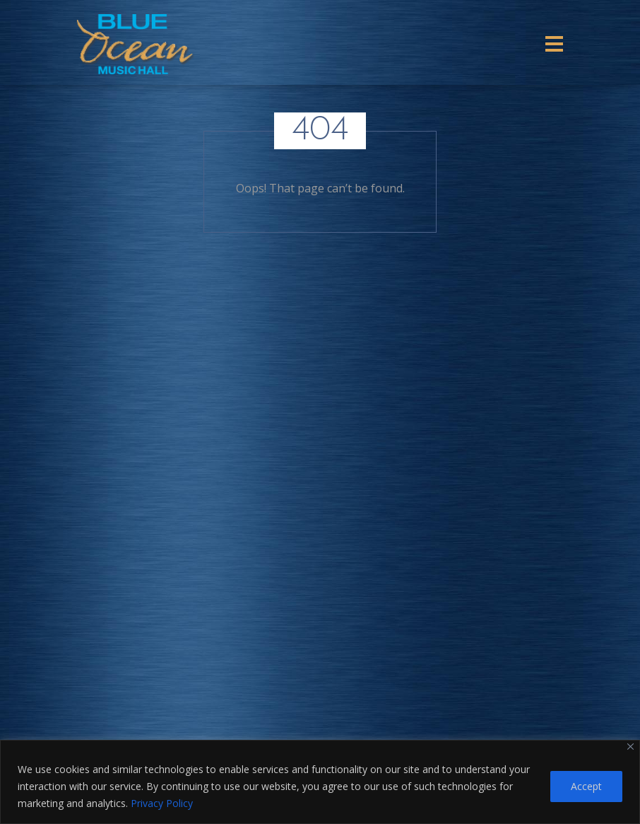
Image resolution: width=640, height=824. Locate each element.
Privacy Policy (162, 803)
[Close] (630, 746)
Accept (586, 786)
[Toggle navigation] (554, 43)
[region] (320, 782)
